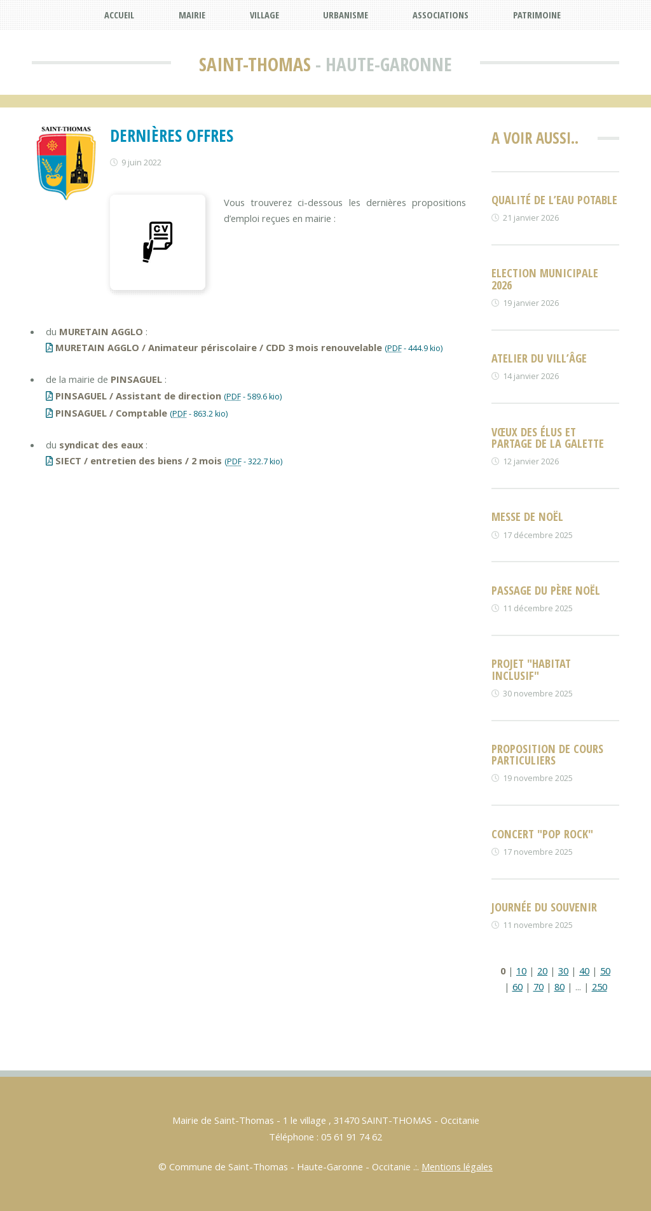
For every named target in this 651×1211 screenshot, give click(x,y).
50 (605, 970)
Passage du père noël (545, 590)
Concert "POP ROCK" (542, 833)
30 (563, 970)
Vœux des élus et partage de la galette (547, 437)
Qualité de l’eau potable (554, 199)
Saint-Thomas (255, 64)
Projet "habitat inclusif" (531, 668)
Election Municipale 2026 (544, 278)
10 (521, 970)
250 (599, 986)
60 (517, 986)
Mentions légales (457, 1166)
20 (542, 970)
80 (559, 986)
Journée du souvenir (544, 907)
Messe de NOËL (527, 516)
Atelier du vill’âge (539, 358)
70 (538, 986)
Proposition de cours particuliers (547, 754)
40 (584, 970)
